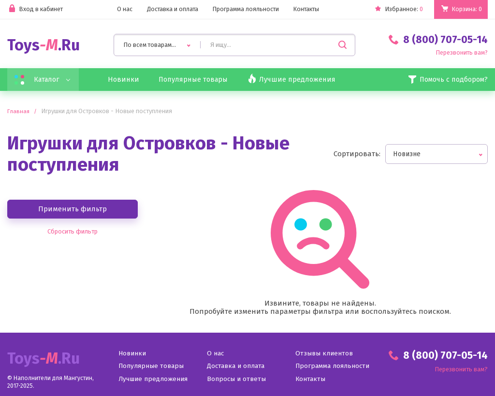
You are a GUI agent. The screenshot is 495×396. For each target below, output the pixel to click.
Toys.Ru (43, 45)
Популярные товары (198, 80)
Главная (18, 112)
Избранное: (396, 9)
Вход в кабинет (35, 9)
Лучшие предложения (153, 379)
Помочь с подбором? (445, 80)
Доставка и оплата (171, 9)
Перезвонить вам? (461, 53)
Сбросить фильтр (72, 232)
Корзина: (466, 9)
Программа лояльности (245, 9)
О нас (122, 9)
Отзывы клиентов (324, 354)
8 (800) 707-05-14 (438, 39)
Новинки (126, 80)
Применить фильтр (72, 209)
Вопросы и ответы (236, 379)
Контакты (306, 9)
